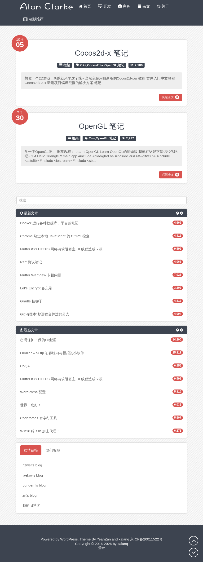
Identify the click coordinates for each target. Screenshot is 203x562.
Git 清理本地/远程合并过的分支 (44, 314)
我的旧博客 (31, 505)
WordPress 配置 (33, 392)
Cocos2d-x (95, 65)
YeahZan (104, 539)
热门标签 (53, 450)
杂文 (143, 6)
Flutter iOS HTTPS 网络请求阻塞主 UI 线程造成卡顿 (61, 249)
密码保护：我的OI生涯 (38, 340)
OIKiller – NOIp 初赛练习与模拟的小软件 (52, 353)
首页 (85, 6)
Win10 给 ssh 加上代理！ (40, 431)
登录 (101, 548)
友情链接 (31, 450)
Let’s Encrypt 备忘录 (36, 288)
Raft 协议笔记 (31, 262)
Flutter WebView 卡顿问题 (40, 275)
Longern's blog (34, 485)
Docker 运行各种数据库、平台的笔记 (49, 223)
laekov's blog (32, 475)
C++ (83, 65)
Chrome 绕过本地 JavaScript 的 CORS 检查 (54, 236)
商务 (124, 6)
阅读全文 (170, 97)
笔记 (121, 65)
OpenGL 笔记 (101, 126)
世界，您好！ (30, 405)
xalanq (124, 539)
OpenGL (110, 65)
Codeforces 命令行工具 (38, 418)
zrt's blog (29, 495)
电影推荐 (33, 19)
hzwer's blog (32, 465)
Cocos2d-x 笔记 (101, 53)
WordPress (69, 539)
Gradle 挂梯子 (31, 301)
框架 (66, 65)
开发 (104, 6)
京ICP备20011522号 (146, 539)
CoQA (25, 366)
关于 (163, 6)
